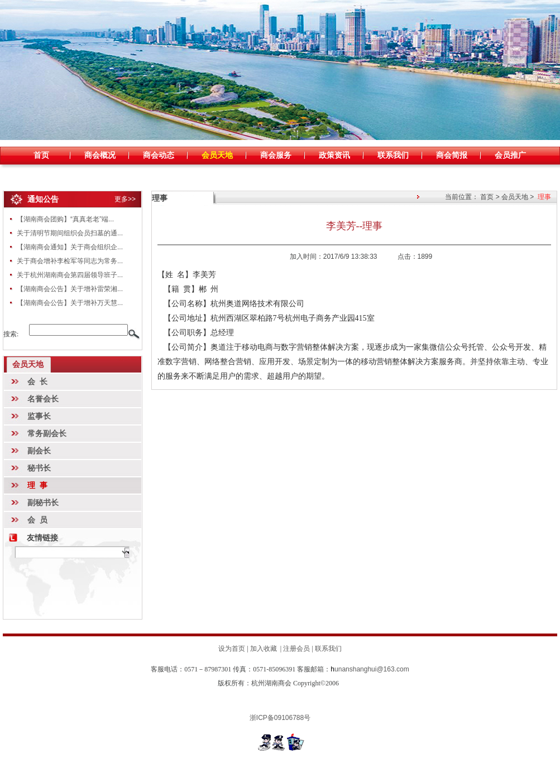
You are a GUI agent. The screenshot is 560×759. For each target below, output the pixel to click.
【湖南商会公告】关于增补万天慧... (70, 303)
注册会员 (296, 648)
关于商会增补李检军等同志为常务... (70, 261)
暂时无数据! (72, 552)
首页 (41, 155)
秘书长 (39, 467)
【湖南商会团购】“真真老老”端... (65, 219)
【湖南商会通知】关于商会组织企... (70, 247)
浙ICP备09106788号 (280, 718)
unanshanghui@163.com (370, 669)
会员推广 (510, 155)
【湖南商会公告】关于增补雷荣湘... (70, 289)
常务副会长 (46, 433)
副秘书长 (43, 502)
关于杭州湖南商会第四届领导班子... (70, 275)
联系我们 (393, 155)
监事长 (39, 416)
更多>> (125, 199)
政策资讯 (334, 155)
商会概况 (100, 155)
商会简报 (451, 155)
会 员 (37, 519)
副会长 (39, 450)
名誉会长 (43, 398)
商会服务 (275, 155)
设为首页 (231, 648)
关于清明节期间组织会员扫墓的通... (70, 233)
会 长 (37, 381)
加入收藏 (263, 648)
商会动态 (158, 155)
